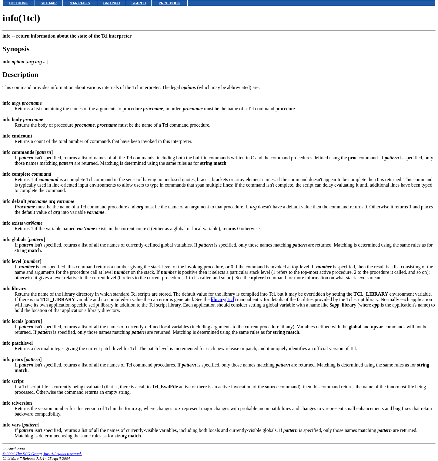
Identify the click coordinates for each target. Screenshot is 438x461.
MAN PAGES (80, 3)
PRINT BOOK (169, 3)
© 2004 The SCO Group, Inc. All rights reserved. (42, 453)
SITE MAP (49, 3)
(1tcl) (223, 299)
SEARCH (139, 3)
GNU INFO (111, 3)
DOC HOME (18, 3)
